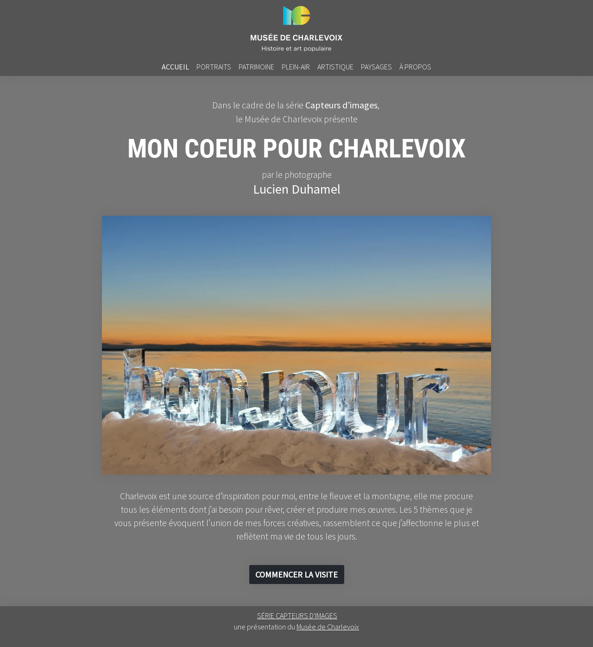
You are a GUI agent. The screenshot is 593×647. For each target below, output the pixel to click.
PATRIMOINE (256, 66)
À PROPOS (415, 66)
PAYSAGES (376, 66)
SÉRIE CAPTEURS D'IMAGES (297, 615)
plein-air (296, 66)
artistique (335, 66)
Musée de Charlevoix (327, 626)
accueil (175, 66)
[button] (296, 574)
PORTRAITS (213, 66)
